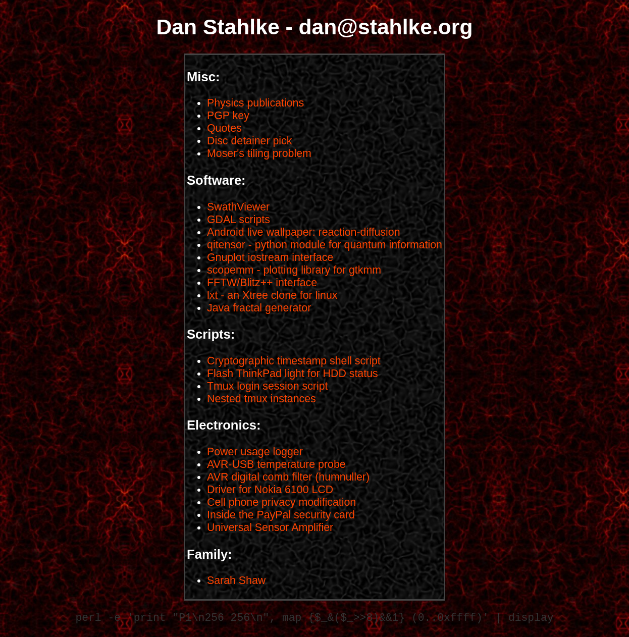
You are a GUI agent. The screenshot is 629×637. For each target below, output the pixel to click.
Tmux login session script (267, 386)
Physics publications (255, 103)
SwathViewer (238, 207)
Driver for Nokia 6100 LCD (270, 490)
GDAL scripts (238, 220)
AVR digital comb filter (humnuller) (288, 477)
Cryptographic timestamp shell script (294, 361)
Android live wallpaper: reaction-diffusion (303, 232)
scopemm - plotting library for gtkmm (294, 270)
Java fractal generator (259, 308)
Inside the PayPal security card (281, 515)
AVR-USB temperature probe (276, 464)
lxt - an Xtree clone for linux (272, 295)
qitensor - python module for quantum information (324, 245)
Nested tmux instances (261, 399)
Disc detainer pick (249, 141)
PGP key (228, 116)
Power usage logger (255, 452)
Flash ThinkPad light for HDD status (292, 373)
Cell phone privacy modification (281, 502)
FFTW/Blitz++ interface (262, 283)
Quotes (224, 128)
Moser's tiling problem (259, 153)
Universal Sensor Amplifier (270, 527)
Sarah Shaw (236, 580)
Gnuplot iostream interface (270, 257)
